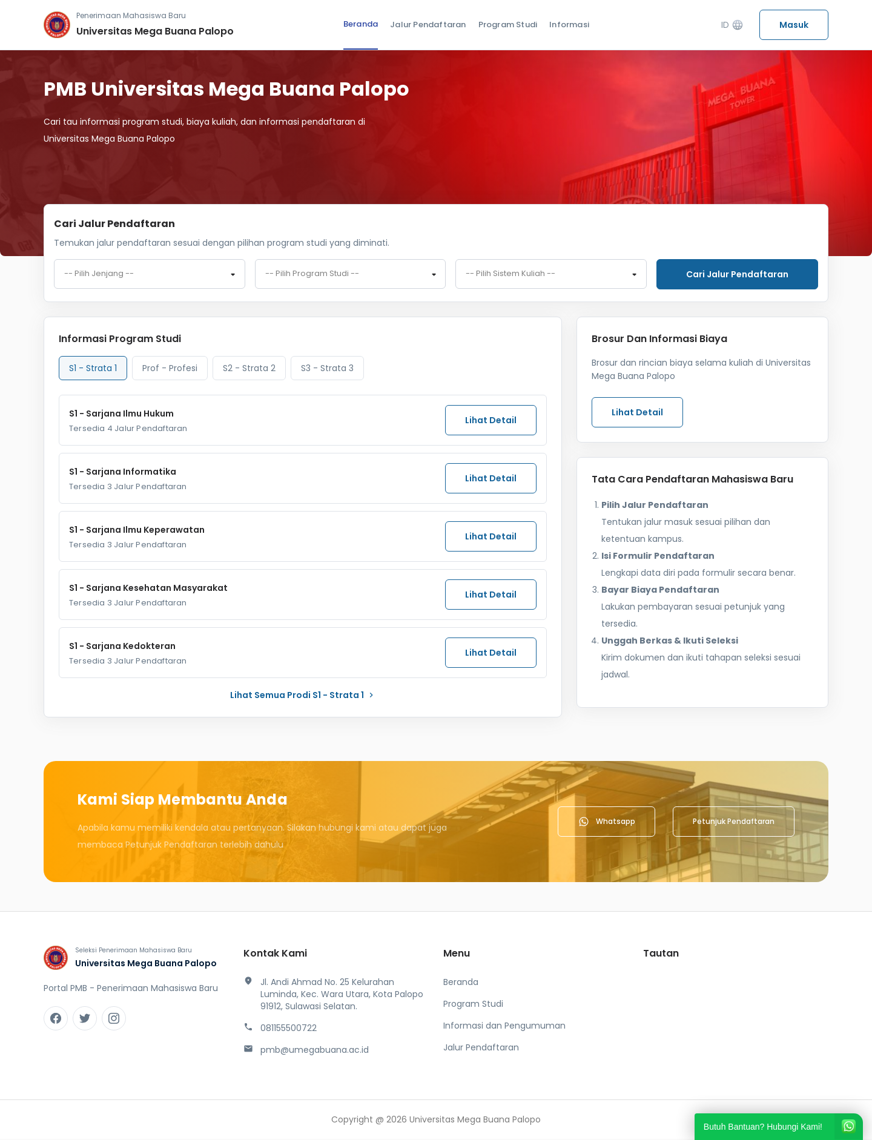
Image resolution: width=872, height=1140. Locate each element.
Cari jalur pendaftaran (737, 274)
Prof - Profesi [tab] (169, 369)
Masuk (793, 25)
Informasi (569, 24)
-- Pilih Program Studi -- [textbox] (312, 274)
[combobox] (149, 275)
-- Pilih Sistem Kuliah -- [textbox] (510, 274)
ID (732, 25)
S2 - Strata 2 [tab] (249, 369)
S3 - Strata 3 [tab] (327, 369)
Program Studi (508, 24)
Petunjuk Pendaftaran (734, 822)
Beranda (360, 24)
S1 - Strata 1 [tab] (93, 369)
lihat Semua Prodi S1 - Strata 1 (303, 696)
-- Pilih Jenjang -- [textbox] (99, 274)
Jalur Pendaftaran (428, 24)
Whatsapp (606, 823)
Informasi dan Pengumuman (504, 1027)
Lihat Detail (491, 421)
